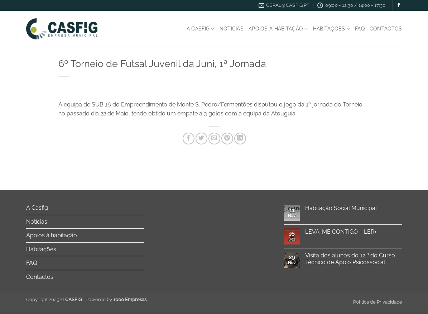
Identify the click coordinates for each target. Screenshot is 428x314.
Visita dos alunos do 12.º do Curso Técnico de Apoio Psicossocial (350, 259)
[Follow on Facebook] (398, 5)
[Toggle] (140, 208)
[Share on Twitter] (201, 138)
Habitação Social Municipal (341, 208)
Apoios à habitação (278, 28)
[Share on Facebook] (188, 138)
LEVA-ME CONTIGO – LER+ (341, 231)
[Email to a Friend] (214, 138)
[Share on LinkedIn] (240, 138)
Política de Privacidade (377, 302)
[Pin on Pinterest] (227, 138)
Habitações (331, 28)
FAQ (360, 28)
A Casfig (201, 28)
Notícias (232, 28)
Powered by (116, 299)
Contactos (386, 28)
